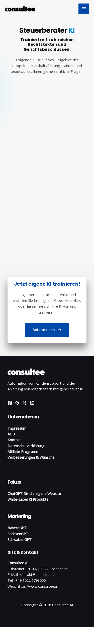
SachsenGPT (18, 533)
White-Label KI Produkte (28, 499)
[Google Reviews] (17, 402)
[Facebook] (10, 402)
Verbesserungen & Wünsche (31, 457)
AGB (11, 433)
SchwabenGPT (20, 539)
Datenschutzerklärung (26, 445)
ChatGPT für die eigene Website (34, 493)
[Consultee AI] (20, 8)
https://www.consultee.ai (37, 586)
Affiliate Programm (23, 451)
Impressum (17, 428)
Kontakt (14, 439)
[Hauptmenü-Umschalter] (83, 9)
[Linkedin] (32, 402)
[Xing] (25, 402)
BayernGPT (17, 527)
